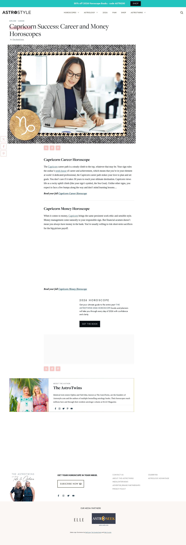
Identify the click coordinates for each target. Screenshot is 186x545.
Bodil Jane (88, 532)
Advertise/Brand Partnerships (126, 485)
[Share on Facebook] (52, 148)
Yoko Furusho (107, 532)
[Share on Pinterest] (58, 148)
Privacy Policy (119, 489)
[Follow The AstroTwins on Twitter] (68, 496)
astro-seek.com (103, 525)
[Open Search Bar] (182, 12)
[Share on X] (46, 148)
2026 (105, 12)
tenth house (61, 170)
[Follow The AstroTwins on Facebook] (58, 496)
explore (12, 21)
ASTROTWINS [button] (139, 12)
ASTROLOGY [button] (92, 12)
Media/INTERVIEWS (120, 482)
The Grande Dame (96, 532)
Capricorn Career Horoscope (72, 193)
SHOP (135, 3)
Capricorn (53, 166)
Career (21, 21)
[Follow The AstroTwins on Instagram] (63, 496)
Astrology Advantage (158, 478)
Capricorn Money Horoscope (72, 289)
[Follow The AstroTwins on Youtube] (73, 496)
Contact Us (118, 475)
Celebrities (153, 475)
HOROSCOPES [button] (73, 12)
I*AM (114, 12)
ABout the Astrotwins (123, 478)
